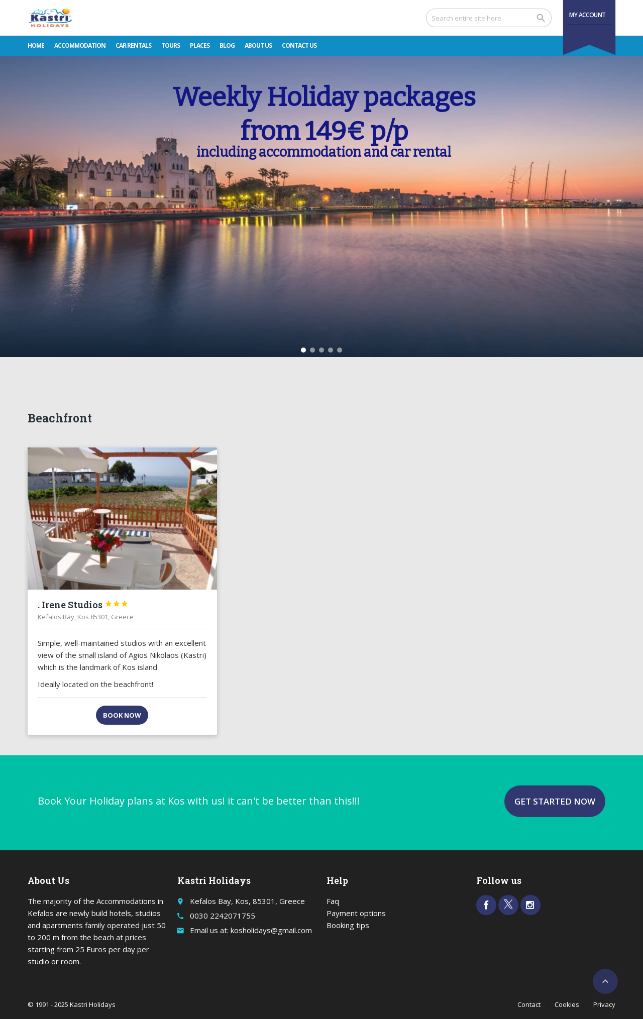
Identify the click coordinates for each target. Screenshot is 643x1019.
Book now (122, 715)
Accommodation (79, 45)
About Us (258, 45)
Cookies (567, 1004)
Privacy (604, 1004)
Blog (227, 45)
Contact (529, 1004)
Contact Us (299, 45)
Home (36, 45)
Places (199, 45)
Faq (333, 901)
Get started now (554, 801)
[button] (303, 350)
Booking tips (348, 925)
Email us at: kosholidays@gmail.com (251, 930)
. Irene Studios (83, 605)
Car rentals (133, 45)
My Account (587, 15)
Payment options (356, 913)
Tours (170, 45)
